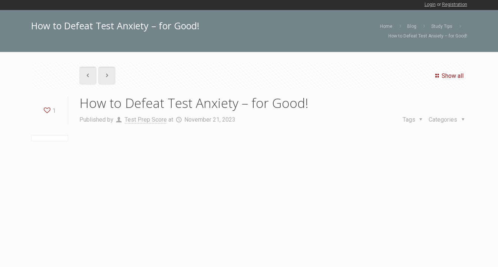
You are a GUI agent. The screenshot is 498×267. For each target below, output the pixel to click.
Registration (454, 4)
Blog (411, 26)
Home (386, 26)
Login (430, 4)
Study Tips (441, 26)
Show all (448, 75)
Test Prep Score (146, 119)
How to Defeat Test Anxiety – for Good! (427, 36)
